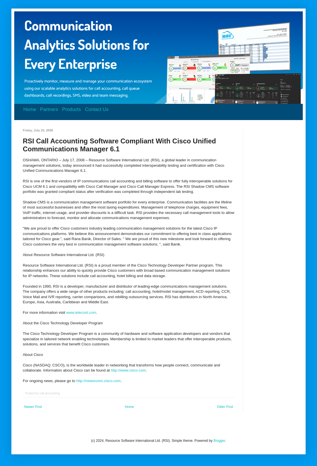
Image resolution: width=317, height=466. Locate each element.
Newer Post (33, 407)
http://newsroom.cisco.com (98, 381)
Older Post (225, 407)
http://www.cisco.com (128, 370)
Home (29, 109)
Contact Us (96, 109)
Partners (49, 109)
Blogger (219, 441)
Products (71, 109)
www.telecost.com (81, 312)
